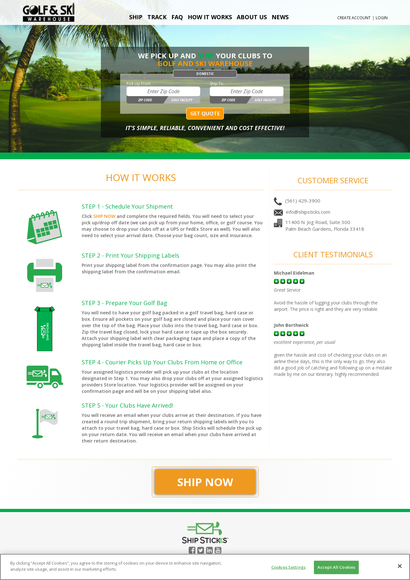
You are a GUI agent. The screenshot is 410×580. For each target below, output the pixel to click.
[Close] (400, 566)
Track (157, 17)
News (280, 17)
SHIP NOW (104, 216)
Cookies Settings (288, 567)
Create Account (354, 18)
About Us (252, 17)
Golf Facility (182, 100)
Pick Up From (139, 83)
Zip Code (145, 100)
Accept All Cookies (336, 567)
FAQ (177, 17)
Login (382, 18)
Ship (136, 17)
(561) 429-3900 (302, 200)
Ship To (216, 83)
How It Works (210, 17)
